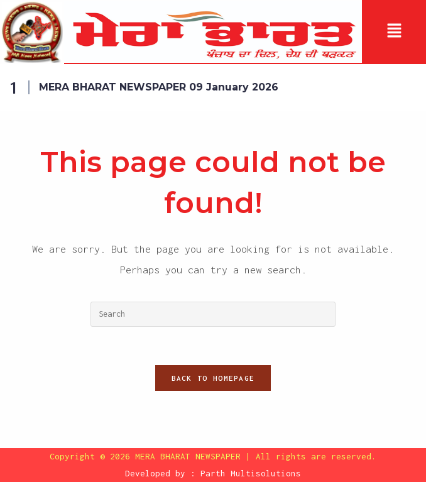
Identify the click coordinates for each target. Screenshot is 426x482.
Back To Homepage (213, 378)
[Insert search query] (213, 314)
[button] (394, 32)
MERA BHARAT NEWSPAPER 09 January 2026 (158, 87)
